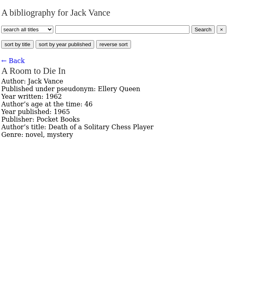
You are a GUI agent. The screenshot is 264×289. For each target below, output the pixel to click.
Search (203, 29)
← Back (12, 61)
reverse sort (113, 44)
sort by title (17, 44)
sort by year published (65, 44)
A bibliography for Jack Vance (55, 13)
